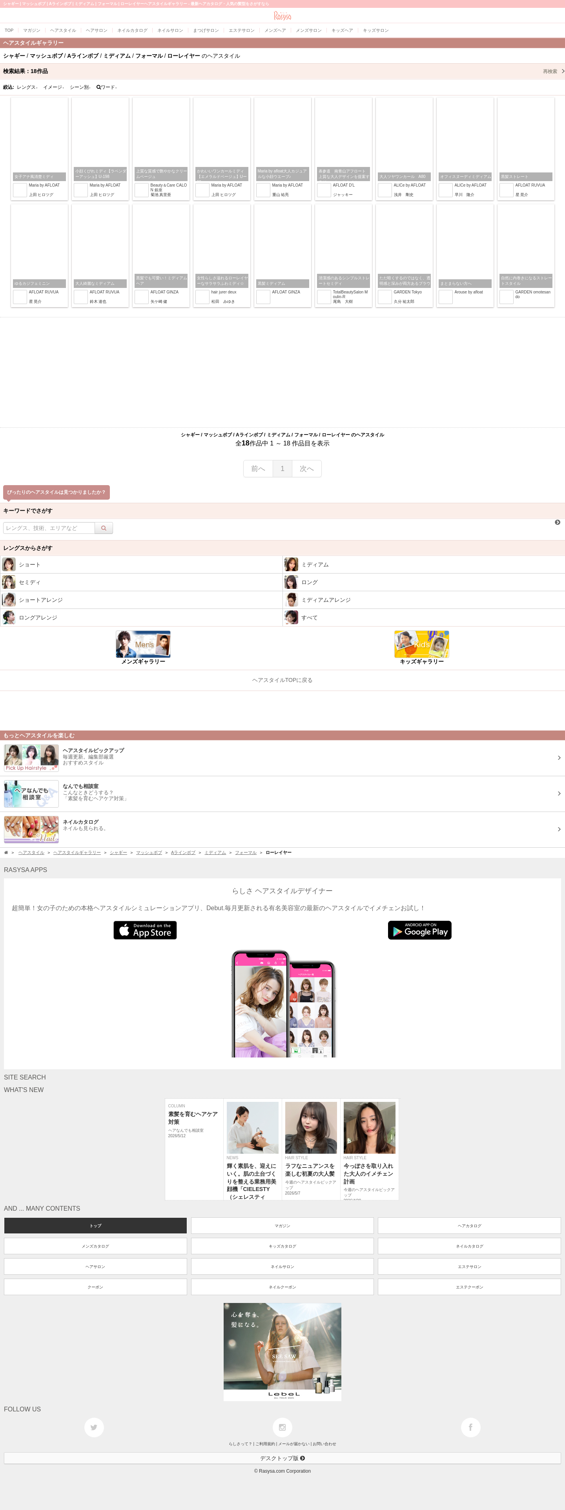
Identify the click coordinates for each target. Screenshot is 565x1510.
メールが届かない (294, 1444)
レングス (27, 87)
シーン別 (80, 87)
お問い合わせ (324, 1444)
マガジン (282, 1226)
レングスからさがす (28, 548)
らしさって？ (240, 1444)
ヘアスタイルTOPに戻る (282, 680)
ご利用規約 (265, 1444)
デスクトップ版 (282, 1458)
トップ (95, 1226)
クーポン (95, 1287)
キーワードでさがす (28, 511)
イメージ (53, 87)
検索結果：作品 (284, 71)
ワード (107, 87)
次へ (307, 469)
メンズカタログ (95, 1246)
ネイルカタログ (469, 1246)
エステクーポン (469, 1287)
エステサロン (469, 1266)
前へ (258, 469)
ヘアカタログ (469, 1226)
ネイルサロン (282, 1266)
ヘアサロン (95, 1266)
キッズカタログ (282, 1246)
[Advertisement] (282, 372)
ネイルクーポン (282, 1287)
